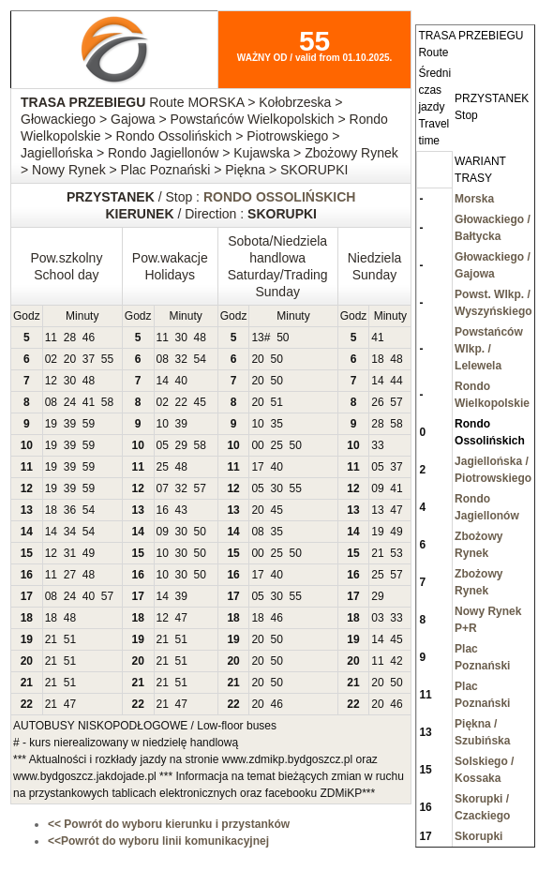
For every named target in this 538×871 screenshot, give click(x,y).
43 (181, 510)
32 (181, 359)
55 (107, 359)
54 (200, 359)
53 (396, 553)
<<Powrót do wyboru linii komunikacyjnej (158, 841)
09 (377, 488)
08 (163, 359)
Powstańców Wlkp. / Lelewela (489, 348)
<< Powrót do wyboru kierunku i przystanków (169, 824)
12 (51, 380)
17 (257, 466)
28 (70, 337)
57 (396, 402)
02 (51, 359)
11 (51, 337)
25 (276, 445)
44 (396, 380)
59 (88, 423)
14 (163, 380)
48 (200, 337)
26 (377, 402)
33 (377, 445)
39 (70, 423)
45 (200, 402)
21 (377, 553)
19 (51, 423)
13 (257, 337)
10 (163, 423)
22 (181, 402)
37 (88, 359)
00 (257, 445)
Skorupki (478, 836)
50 (282, 337)
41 (377, 337)
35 (276, 423)
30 (181, 337)
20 (70, 359)
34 (70, 531)
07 (163, 488)
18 (377, 359)
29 (181, 445)
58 (107, 402)
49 (396, 531)
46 (88, 337)
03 (377, 617)
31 (70, 553)
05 (163, 445)
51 (276, 402)
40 (181, 380)
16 (163, 510)
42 (396, 661)
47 (396, 510)
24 (70, 402)
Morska (474, 198)
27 (70, 574)
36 (70, 510)
